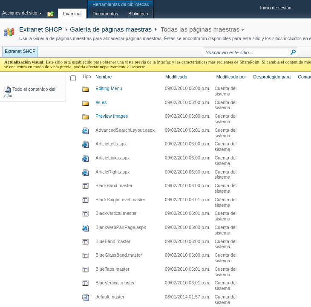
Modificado (176, 76)
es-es (101, 102)
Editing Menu (108, 88)
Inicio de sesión (275, 7)
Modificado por (231, 76)
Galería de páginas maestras (111, 29)
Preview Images (111, 116)
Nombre (103, 76)
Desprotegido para (272, 76)
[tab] (72, 9)
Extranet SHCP (40, 29)
